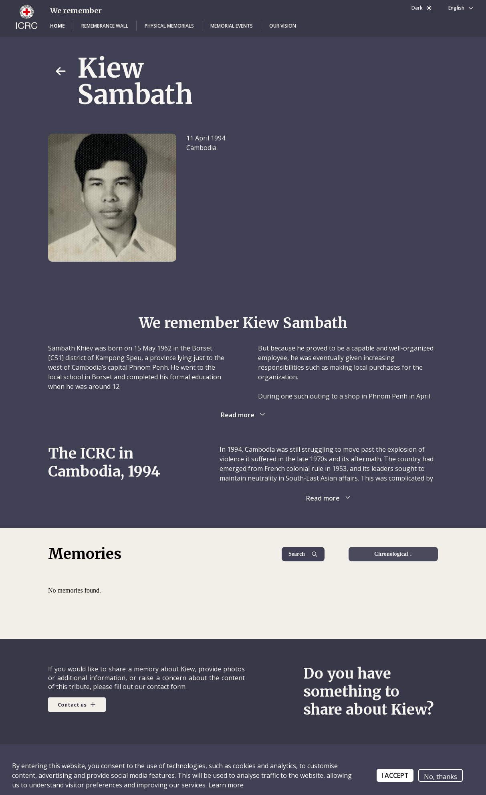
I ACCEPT (395, 775)
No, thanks (440, 776)
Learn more (225, 785)
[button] (57, 26)
